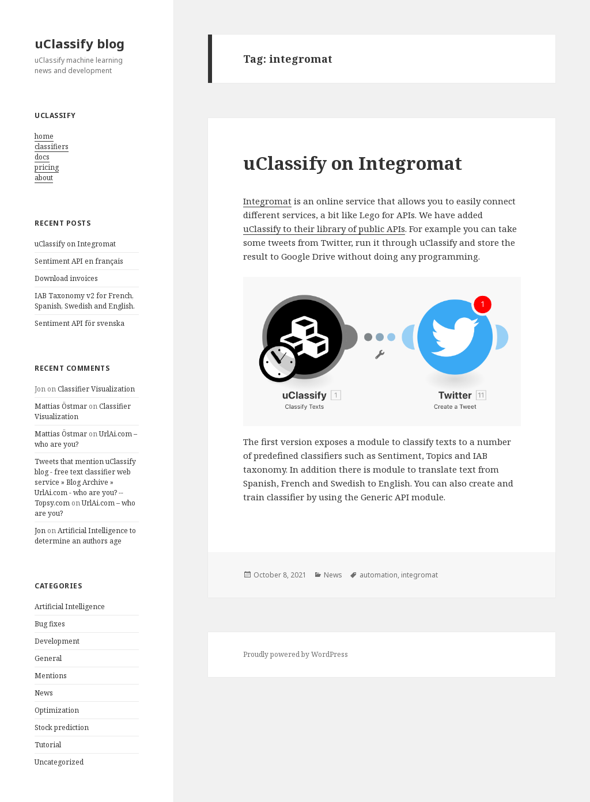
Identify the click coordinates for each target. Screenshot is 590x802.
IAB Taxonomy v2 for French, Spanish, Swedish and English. (85, 301)
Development (57, 641)
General (48, 658)
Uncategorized (59, 762)
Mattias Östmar (61, 406)
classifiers (52, 146)
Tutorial (48, 745)
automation (379, 575)
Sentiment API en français (79, 261)
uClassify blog (79, 43)
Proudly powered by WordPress (295, 654)
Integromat (267, 201)
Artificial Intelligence (70, 606)
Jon (40, 530)
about (44, 178)
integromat (419, 575)
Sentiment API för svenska (79, 323)
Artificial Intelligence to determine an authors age (85, 536)
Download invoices (66, 278)
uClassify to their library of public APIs (324, 228)
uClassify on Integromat (75, 244)
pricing (47, 167)
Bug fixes (50, 624)
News (44, 693)
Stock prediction (62, 727)
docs (42, 157)
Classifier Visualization (96, 389)
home (44, 136)
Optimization (57, 710)
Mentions (51, 676)
